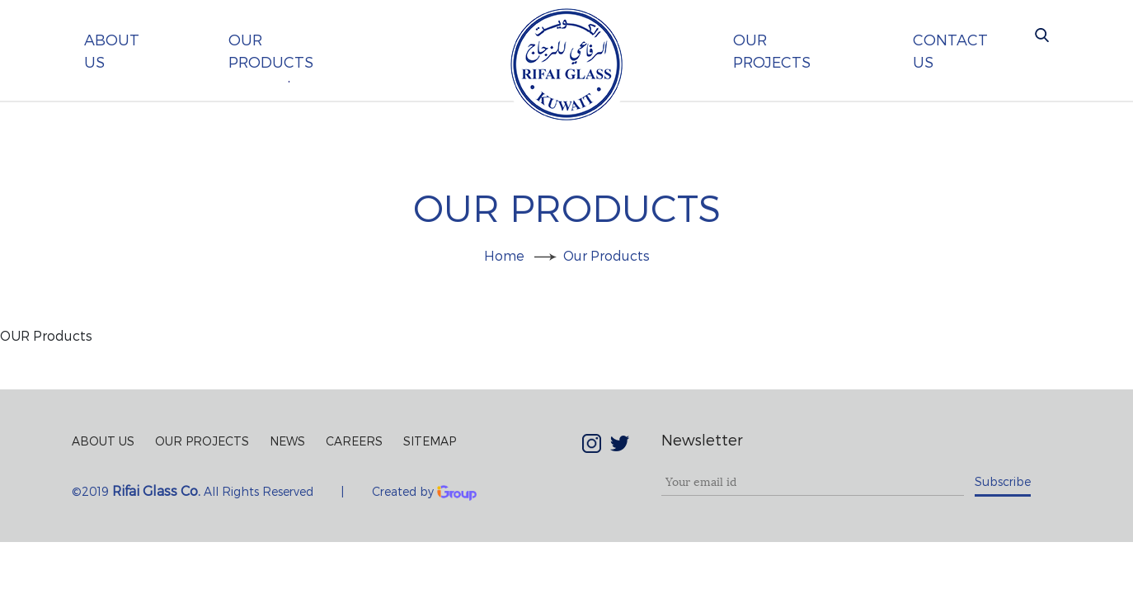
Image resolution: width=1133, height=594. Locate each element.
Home (504, 255)
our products (270, 50)
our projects (772, 50)
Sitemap (429, 441)
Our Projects (202, 441)
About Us (103, 441)
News (287, 441)
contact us (950, 50)
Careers (354, 441)
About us (111, 50)
